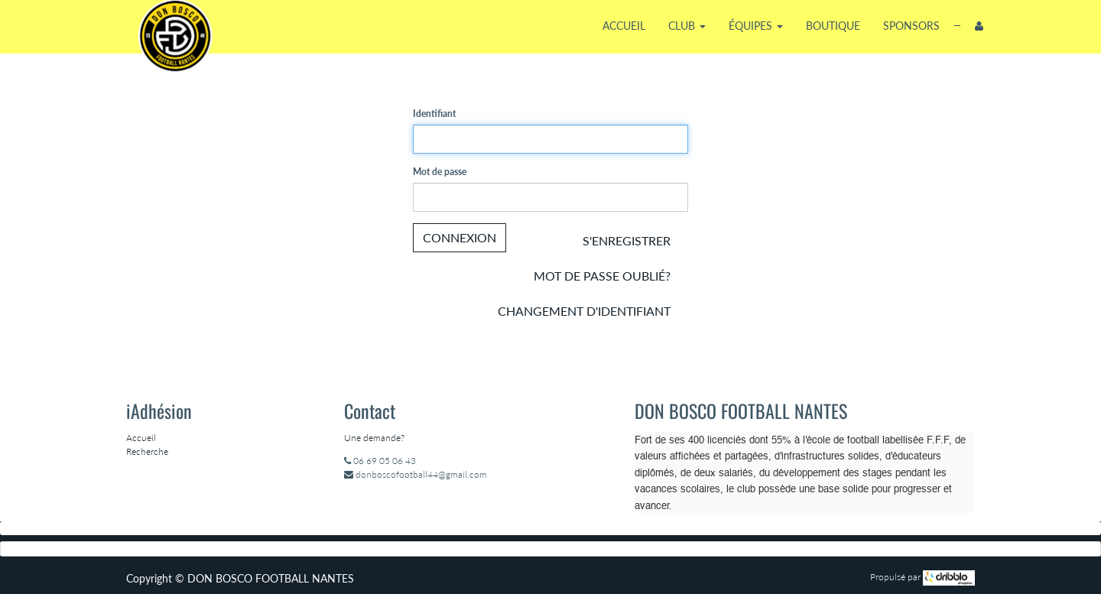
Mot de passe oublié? (602, 275)
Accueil (141, 437)
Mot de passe (439, 171)
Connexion (459, 237)
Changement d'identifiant (584, 310)
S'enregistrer (627, 240)
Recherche (147, 451)
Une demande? (374, 437)
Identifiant (434, 113)
